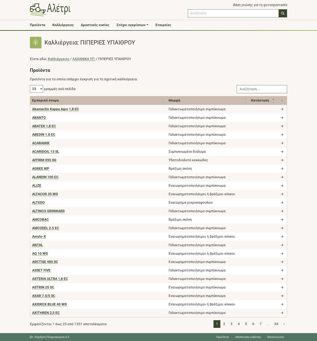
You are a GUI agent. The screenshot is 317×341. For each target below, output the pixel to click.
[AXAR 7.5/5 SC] (43, 296)
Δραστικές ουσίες (95, 25)
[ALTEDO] (38, 202)
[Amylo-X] (39, 236)
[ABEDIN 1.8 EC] (43, 134)
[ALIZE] (36, 185)
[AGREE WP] (40, 168)
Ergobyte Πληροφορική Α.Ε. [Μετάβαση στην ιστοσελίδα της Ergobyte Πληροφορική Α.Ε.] (52, 337)
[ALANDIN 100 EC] (45, 177)
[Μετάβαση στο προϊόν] (282, 109)
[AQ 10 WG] (40, 253)
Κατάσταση (260, 100)
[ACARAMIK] (41, 143)
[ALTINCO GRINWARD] (48, 211)
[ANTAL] (37, 245)
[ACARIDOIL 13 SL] (45, 151)
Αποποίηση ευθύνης (248, 337)
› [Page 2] (284, 324)
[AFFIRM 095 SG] (44, 160)
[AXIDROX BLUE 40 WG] (49, 304)
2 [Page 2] (224, 324)
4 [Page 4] (239, 324)
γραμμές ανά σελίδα (53, 88)
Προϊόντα (37, 25)
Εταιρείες (163, 25)
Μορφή (174, 100)
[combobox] (233, 13)
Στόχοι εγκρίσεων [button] (131, 25)
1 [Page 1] (217, 324)
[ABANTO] (39, 117)
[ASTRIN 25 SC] (43, 287)
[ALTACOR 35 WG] (45, 194)
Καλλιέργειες (63, 25)
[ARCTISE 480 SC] (45, 262)
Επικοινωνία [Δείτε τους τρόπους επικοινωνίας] (275, 337)
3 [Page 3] (231, 324)
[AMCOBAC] (40, 219)
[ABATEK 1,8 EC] (44, 126)
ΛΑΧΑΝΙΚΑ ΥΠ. (83, 59)
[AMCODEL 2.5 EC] (45, 228)
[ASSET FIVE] (41, 270)
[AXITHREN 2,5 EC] (46, 313)
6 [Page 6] (253, 324)
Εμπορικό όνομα (45, 100)
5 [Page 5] (246, 324)
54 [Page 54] (276, 324)
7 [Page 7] (261, 324)
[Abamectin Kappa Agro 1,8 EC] (55, 109)
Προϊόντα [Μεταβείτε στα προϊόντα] (222, 337)
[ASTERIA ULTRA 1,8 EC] (50, 279)
